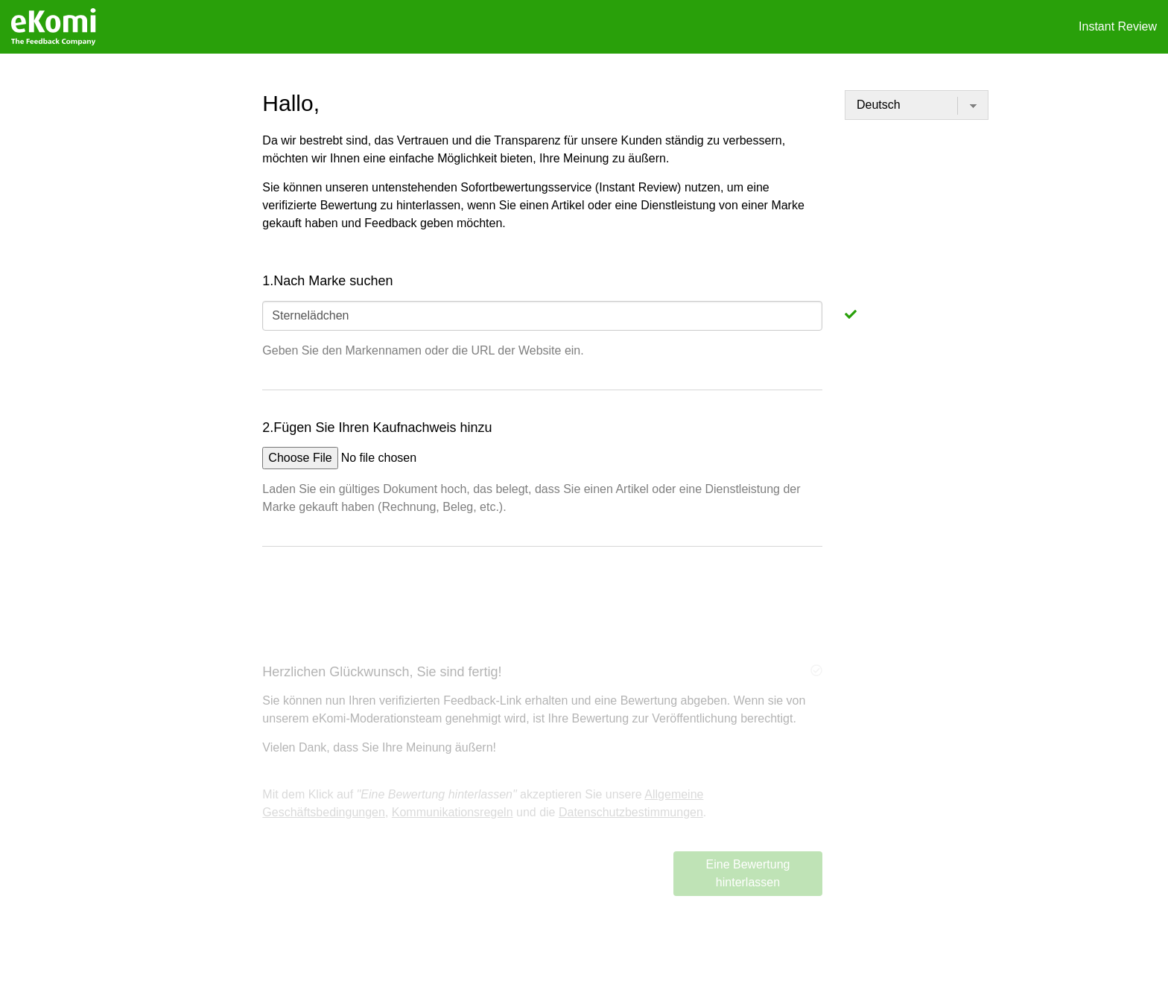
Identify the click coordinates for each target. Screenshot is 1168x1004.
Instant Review (1118, 26)
